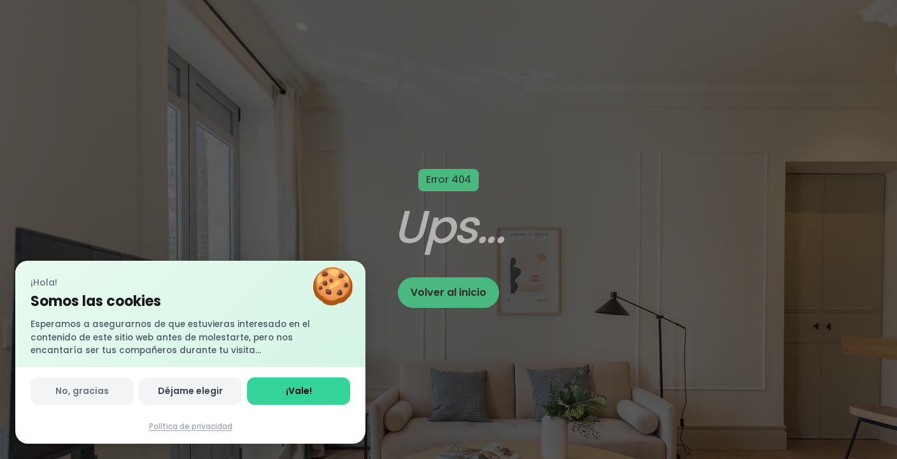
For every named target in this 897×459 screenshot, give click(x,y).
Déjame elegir (190, 390)
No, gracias (82, 390)
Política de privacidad (190, 426)
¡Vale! (299, 390)
